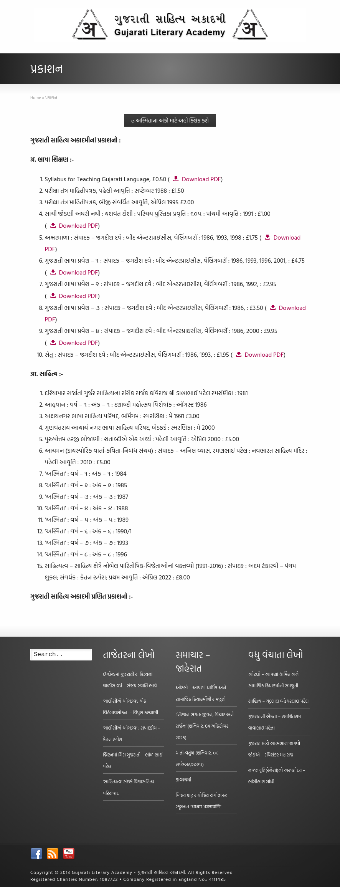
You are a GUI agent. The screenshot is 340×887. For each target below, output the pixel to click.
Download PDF (201, 179)
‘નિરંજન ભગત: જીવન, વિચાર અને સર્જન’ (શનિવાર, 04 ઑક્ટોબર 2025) (205, 726)
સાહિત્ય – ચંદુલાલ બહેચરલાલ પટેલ (278, 700)
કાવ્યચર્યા (183, 779)
